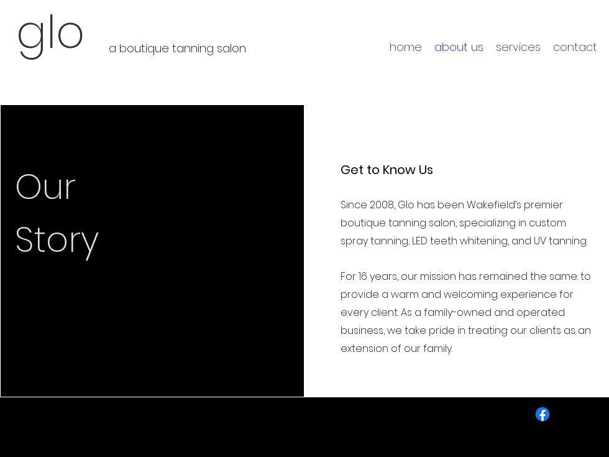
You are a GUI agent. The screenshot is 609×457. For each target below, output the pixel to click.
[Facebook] (542, 414)
